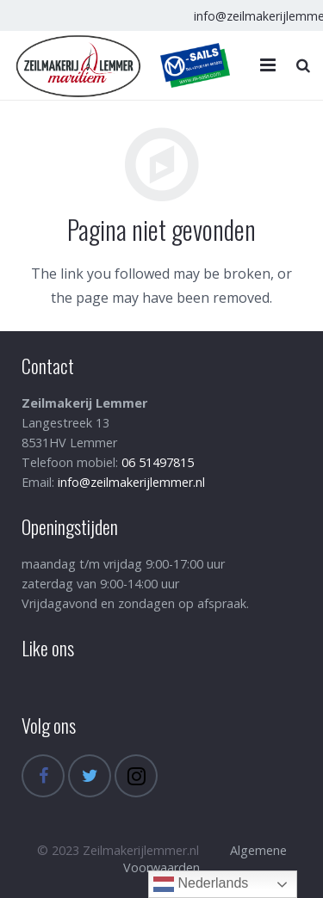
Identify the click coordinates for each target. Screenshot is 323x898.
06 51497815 (157, 462)
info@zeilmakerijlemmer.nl (131, 482)
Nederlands (200, 884)
